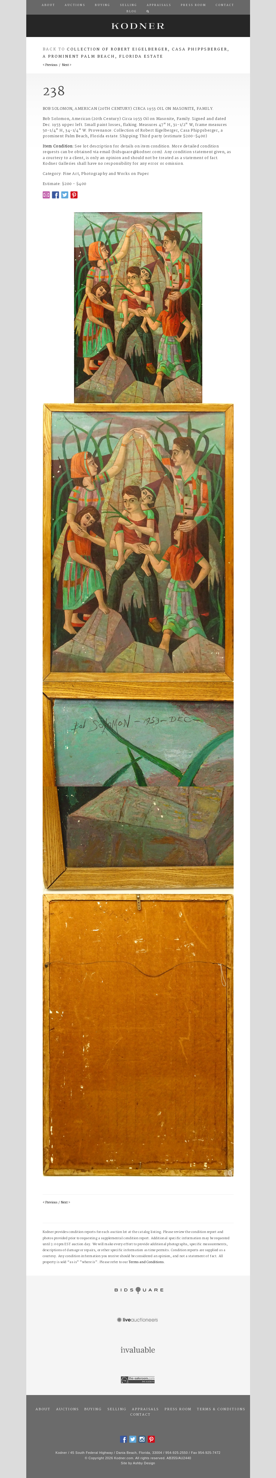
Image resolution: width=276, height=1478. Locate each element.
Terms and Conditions (146, 1262)
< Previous (50, 65)
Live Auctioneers (138, 1320)
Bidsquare (138, 1290)
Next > (66, 65)
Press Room (178, 1409)
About (43, 1409)
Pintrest (74, 194)
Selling (117, 1409)
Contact (140, 1414)
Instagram (142, 1439)
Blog (132, 12)
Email (46, 194)
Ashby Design (144, 1463)
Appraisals (145, 1409)
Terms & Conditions (221, 1409)
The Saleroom (138, 1380)
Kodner (138, 26)
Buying (93, 1409)
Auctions (67, 1409)
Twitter (64, 194)
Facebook (55, 194)
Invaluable (138, 1350)
